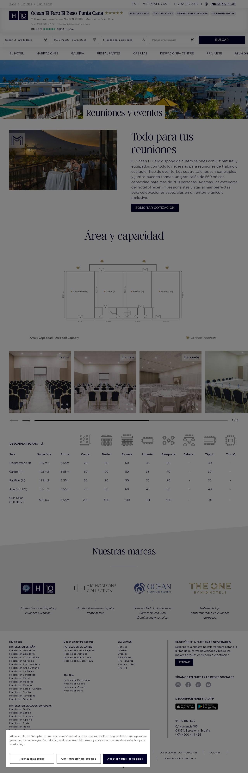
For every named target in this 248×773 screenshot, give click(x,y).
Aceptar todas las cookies (125, 758)
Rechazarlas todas (32, 758)
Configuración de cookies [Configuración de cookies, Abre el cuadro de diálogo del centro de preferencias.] (78, 758)
